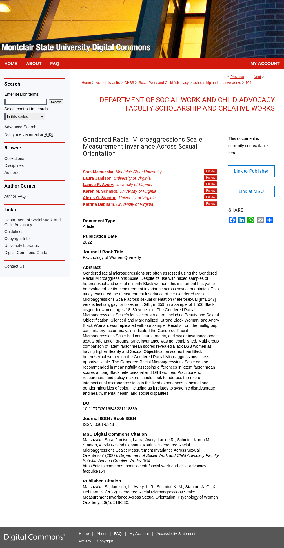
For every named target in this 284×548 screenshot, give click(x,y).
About (101, 533)
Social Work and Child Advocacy (164, 83)
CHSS (129, 83)
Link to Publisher (251, 171)
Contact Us (14, 266)
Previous (237, 77)
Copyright (105, 541)
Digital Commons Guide (25, 252)
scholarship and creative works (217, 83)
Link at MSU (251, 191)
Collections (14, 158)
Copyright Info (17, 238)
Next (257, 77)
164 (248, 83)
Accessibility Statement (175, 533)
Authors (11, 172)
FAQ (118, 533)
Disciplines (14, 165)
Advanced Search (20, 127)
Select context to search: (26, 109)
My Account (139, 533)
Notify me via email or (28, 134)
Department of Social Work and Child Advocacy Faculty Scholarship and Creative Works (187, 104)
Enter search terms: (22, 94)
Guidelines (13, 231)
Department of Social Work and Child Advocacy (32, 222)
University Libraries (21, 245)
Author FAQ (15, 196)
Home (86, 83)
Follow (210, 171)
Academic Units (108, 83)
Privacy (85, 541)
